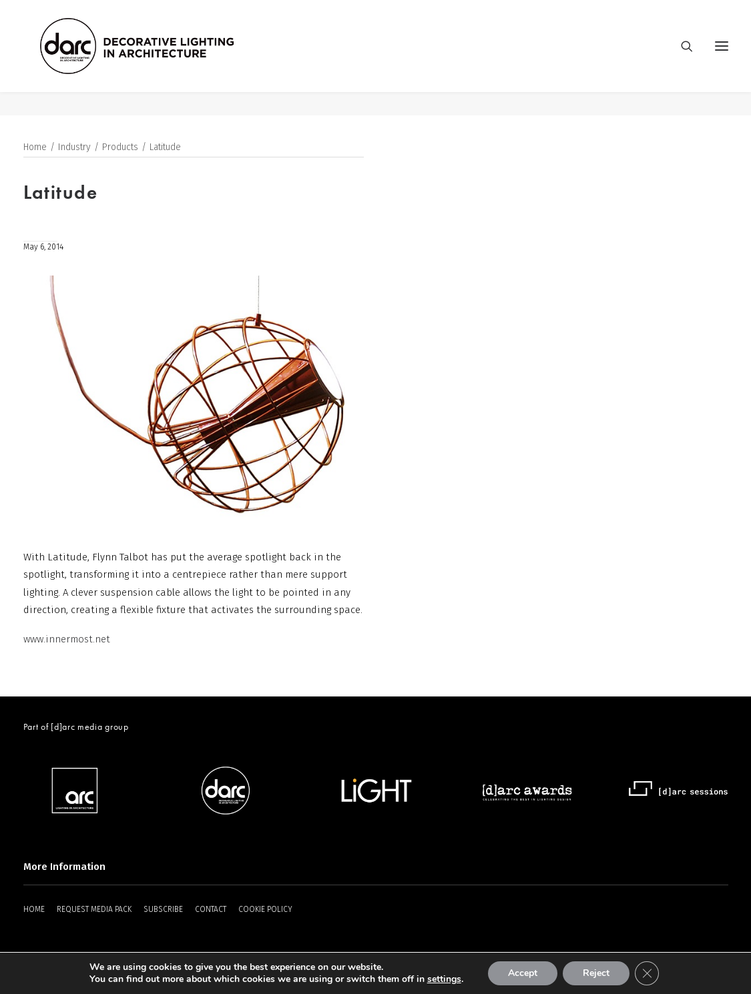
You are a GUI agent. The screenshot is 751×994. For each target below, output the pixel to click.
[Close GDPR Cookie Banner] (647, 973)
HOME (34, 909)
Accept (522, 973)
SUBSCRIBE (163, 909)
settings (444, 979)
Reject (596, 973)
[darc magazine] (161, 58)
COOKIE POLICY (265, 909)
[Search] (681, 58)
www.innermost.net (66, 639)
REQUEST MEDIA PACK (94, 909)
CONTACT (210, 909)
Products (120, 147)
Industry (74, 147)
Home (35, 147)
